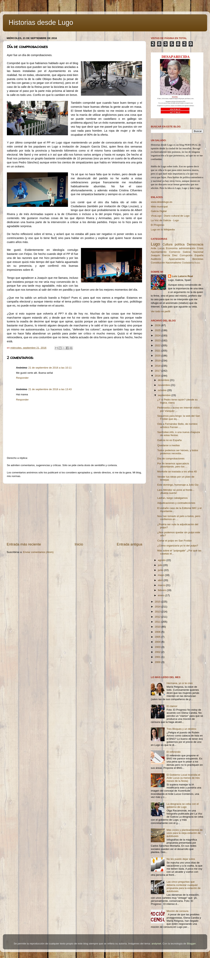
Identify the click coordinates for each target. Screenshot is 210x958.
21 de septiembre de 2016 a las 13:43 (50, 389)
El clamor (171, 706)
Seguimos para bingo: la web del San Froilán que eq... (178, 417)
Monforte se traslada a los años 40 (177, 471)
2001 (158, 657)
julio (160, 565)
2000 (158, 662)
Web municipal (159, 206)
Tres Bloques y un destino (181, 728)
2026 (158, 325)
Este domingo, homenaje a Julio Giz (178, 484)
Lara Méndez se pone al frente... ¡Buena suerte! (175, 491)
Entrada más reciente (24, 544)
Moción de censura (177, 911)
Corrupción (186, 255)
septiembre (164, 395)
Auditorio (156, 259)
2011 (158, 621)
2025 (158, 330)
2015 (158, 601)
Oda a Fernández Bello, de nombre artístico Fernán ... (177, 425)
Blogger (191, 943)
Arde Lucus (158, 248)
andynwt (156, 943)
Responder (22, 377)
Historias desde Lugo (41, 22)
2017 (158, 370)
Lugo (155, 244)
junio (161, 570)
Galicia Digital (159, 211)
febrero (162, 590)
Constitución (158, 262)
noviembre (164, 385)
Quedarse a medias (168, 445)
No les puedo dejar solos (180, 859)
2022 (158, 345)
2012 (158, 616)
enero (161, 595)
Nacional (198, 251)
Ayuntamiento (158, 251)
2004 (158, 641)
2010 (158, 626)
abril (160, 580)
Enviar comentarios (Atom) (38, 552)
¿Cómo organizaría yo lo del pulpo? (177, 545)
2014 (158, 606)
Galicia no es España (169, 440)
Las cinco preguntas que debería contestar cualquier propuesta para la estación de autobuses (183, 886)
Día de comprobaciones (171, 458)
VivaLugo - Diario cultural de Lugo (170, 215)
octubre (162, 390)
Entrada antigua (129, 544)
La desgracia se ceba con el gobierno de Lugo (182, 805)
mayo (161, 575)
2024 (158, 335)
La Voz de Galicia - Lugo (165, 220)
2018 (158, 365)
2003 (158, 647)
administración (187, 248)
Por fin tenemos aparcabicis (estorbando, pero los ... (173, 465)
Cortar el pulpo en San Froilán (174, 540)
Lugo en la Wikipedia (163, 229)
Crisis (200, 248)
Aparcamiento (177, 259)
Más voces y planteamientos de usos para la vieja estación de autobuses (184, 832)
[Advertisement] (74, 513)
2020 (158, 355)
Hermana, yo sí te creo (179, 683)
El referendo (173, 751)
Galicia (187, 251)
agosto (162, 560)
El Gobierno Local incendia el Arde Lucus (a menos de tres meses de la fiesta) (183, 777)
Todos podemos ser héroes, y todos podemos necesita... (177, 452)
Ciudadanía (188, 262)
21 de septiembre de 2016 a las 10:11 (50, 367)
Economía (172, 248)
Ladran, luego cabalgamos (172, 498)
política (179, 244)
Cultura (167, 244)
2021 (158, 350)
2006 (158, 631)
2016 (158, 375)
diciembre (164, 380)
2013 (158, 611)
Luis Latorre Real (182, 276)
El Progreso (157, 224)
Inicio (79, 544)
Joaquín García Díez (164, 255)
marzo (162, 585)
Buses (197, 263)
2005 (158, 636)
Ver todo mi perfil (160, 311)
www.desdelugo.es (161, 202)
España (199, 255)
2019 (158, 360)
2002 (158, 652)
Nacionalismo (173, 262)
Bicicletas (197, 259)
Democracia (195, 244)
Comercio (174, 251)
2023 (158, 340)
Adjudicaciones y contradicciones (176, 502)
